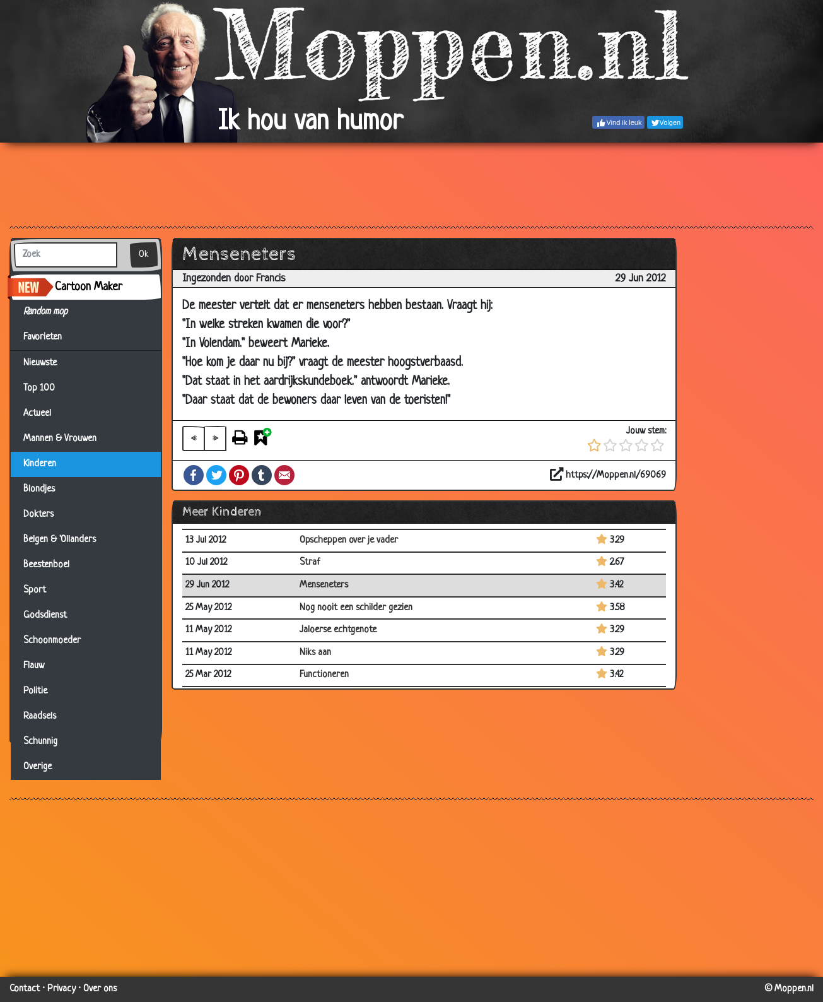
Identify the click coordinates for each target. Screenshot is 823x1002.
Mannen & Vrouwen (59, 438)
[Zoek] (65, 255)
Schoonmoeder (52, 640)
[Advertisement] (411, 183)
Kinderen (39, 464)
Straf (310, 562)
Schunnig (40, 741)
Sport (34, 590)
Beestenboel (46, 565)
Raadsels (39, 716)
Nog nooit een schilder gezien (356, 608)
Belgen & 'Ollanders (59, 539)
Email (284, 475)
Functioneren (324, 674)
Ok (144, 254)
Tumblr (262, 475)
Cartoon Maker (88, 287)
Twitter (216, 475)
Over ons (100, 989)
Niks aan (315, 652)
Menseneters (324, 585)
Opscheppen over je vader (349, 540)
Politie (35, 691)
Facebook (194, 475)
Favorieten (50, 337)
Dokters (38, 514)
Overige (37, 767)
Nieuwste (40, 363)
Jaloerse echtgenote (338, 630)
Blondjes (39, 489)
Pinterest (239, 475)
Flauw (33, 666)
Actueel (37, 413)
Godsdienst (45, 615)
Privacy (61, 989)
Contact (24, 989)
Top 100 (39, 388)
